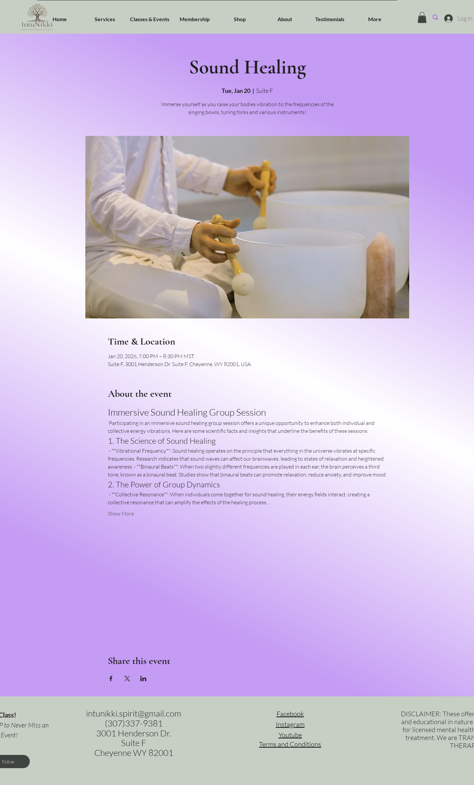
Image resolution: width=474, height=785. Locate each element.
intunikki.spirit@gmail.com (133, 713)
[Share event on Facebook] (111, 678)
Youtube (290, 735)
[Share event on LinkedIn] (143, 678)
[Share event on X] (127, 678)
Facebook (290, 714)
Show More (121, 513)
